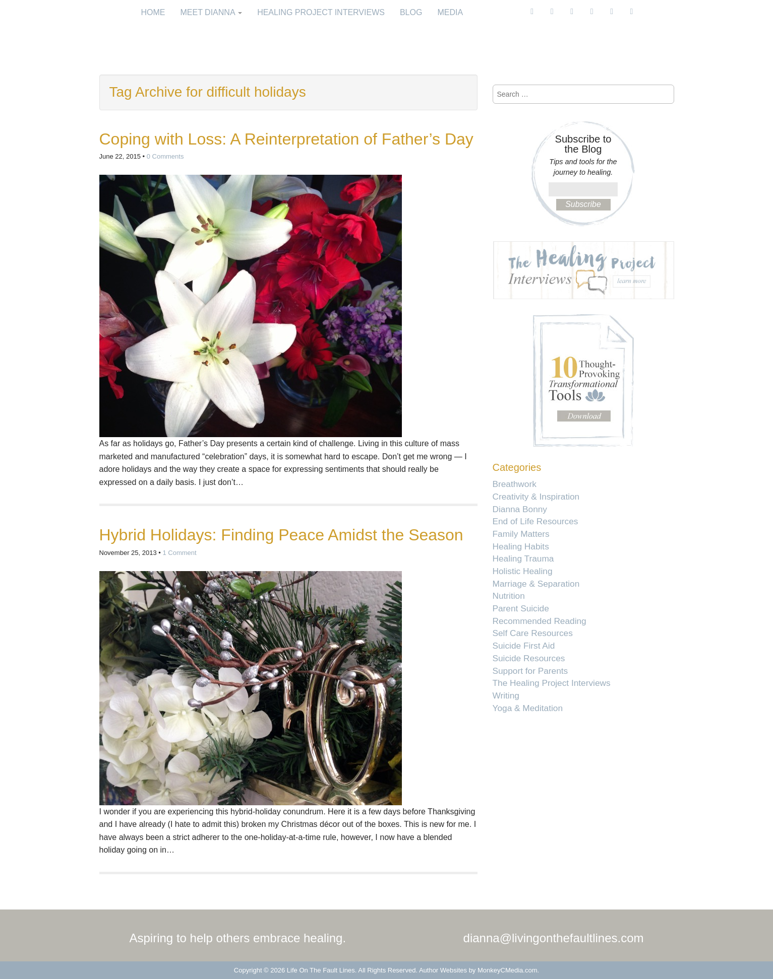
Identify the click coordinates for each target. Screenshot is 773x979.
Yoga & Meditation (528, 708)
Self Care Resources (533, 633)
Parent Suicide (521, 608)
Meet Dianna (212, 12)
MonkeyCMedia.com (508, 970)
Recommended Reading (539, 621)
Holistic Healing (523, 571)
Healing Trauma (523, 558)
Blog (411, 12)
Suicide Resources (529, 658)
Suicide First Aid (524, 646)
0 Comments (165, 156)
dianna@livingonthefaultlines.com (553, 938)
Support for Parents (530, 671)
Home (153, 12)
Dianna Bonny (520, 509)
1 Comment (179, 552)
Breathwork (515, 484)
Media (450, 12)
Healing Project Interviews (321, 12)
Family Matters (521, 534)
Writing (506, 695)
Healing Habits (521, 546)
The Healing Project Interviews (552, 683)
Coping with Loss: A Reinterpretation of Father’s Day (286, 139)
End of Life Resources (535, 521)
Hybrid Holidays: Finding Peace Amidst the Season (281, 535)
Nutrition (509, 596)
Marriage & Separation (536, 584)
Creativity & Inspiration (536, 497)
